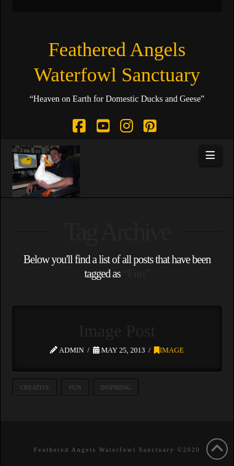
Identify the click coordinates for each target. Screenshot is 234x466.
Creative (34, 387)
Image (169, 350)
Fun (75, 387)
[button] (211, 155)
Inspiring (115, 387)
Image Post (116, 330)
